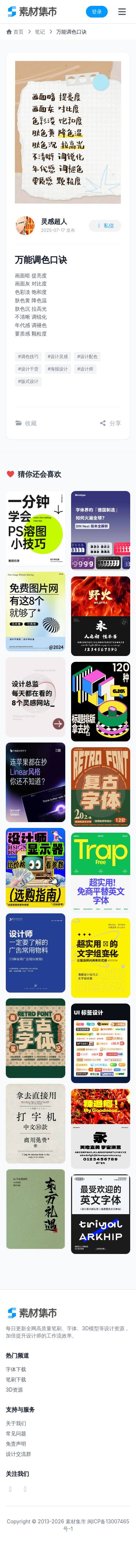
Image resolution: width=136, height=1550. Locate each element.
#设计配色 (87, 356)
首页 (15, 31)
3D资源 (14, 1389)
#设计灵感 (58, 356)
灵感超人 (54, 221)
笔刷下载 (16, 1379)
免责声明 (16, 1443)
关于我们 (16, 1423)
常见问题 (16, 1433)
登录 (97, 11)
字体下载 (16, 1369)
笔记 (40, 31)
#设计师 (85, 369)
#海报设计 (58, 369)
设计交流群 (18, 1454)
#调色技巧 (28, 356)
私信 (105, 225)
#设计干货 (28, 369)
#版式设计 (28, 381)
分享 (110, 423)
